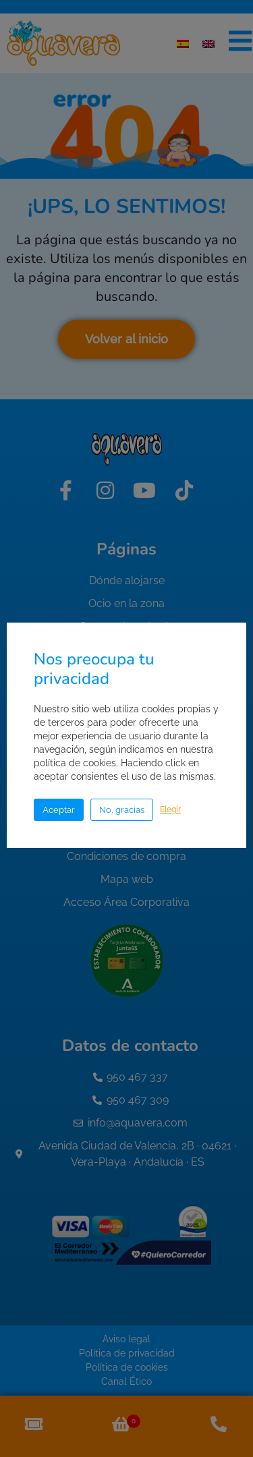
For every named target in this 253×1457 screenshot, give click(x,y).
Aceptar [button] (59, 810)
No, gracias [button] (121, 810)
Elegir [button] (170, 809)
